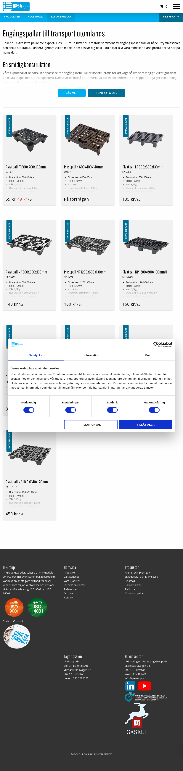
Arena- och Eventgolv (137, 572)
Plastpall (35, 16)
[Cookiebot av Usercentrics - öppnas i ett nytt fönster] (156, 344)
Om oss (68, 593)
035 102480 (139, 674)
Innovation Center (74, 585)
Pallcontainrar (133, 585)
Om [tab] (147, 355)
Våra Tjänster (72, 581)
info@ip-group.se (135, 678)
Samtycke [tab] (35, 355)
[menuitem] (171, 17)
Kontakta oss (106, 93)
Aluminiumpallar (134, 593)
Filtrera (171, 16)
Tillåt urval (91, 424)
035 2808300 (81, 678)
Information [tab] (91, 355)
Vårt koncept (71, 576)
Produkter (12, 16)
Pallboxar (130, 589)
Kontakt (68, 597)
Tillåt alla (146, 424)
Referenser (70, 589)
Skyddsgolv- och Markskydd (141, 576)
